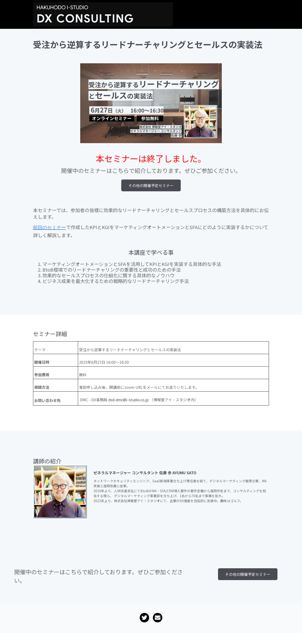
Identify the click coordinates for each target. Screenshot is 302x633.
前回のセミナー (49, 228)
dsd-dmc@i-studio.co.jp (128, 401)
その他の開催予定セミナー (151, 185)
